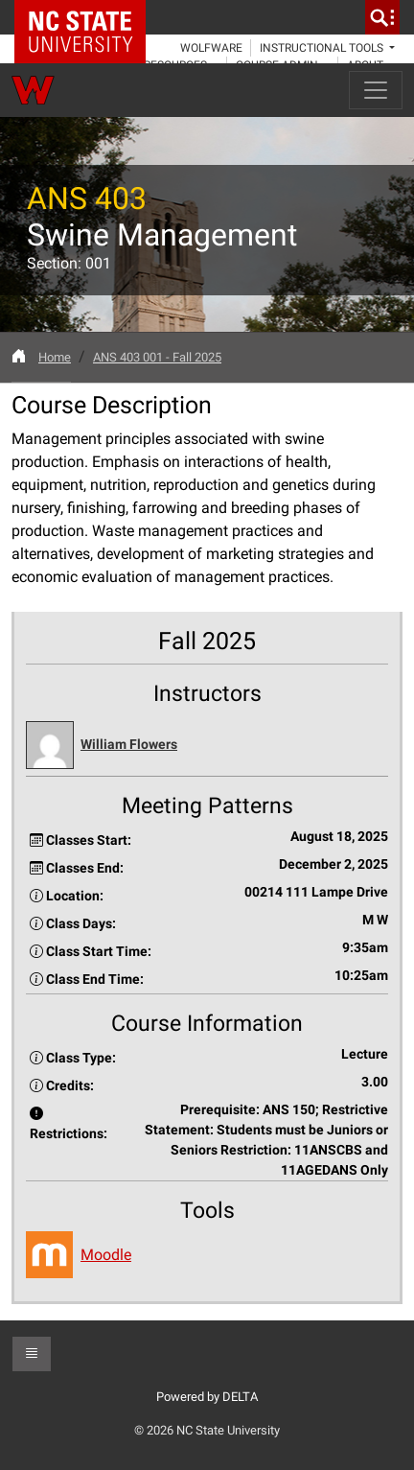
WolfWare (211, 48)
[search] (382, 17)
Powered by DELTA (207, 1396)
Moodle (105, 1255)
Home (54, 357)
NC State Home (86, 17)
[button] (207, 745)
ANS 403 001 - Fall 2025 (157, 357)
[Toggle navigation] (375, 90)
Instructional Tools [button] (323, 48)
